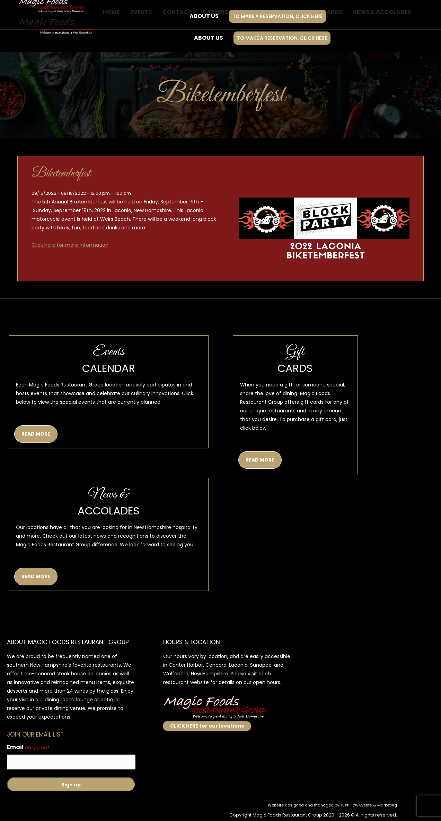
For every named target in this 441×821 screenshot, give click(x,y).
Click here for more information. (70, 244)
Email (28, 747)
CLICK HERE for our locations (207, 725)
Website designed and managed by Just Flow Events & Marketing (332, 805)
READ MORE (35, 433)
